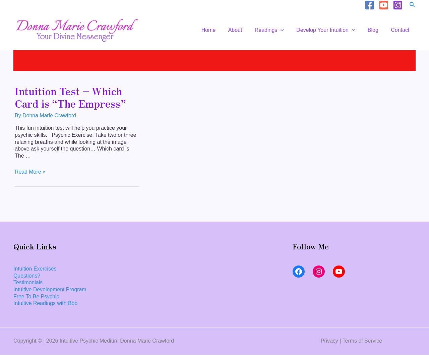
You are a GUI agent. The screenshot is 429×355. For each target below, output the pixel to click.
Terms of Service (362, 341)
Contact (401, 30)
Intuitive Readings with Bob (45, 303)
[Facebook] (370, 5)
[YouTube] (384, 5)
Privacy (329, 341)
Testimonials (28, 283)
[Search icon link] (413, 5)
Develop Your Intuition (330, 30)
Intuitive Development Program (50, 290)
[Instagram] (398, 5)
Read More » (30, 172)
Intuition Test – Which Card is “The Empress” (70, 97)
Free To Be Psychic (36, 296)
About (243, 30)
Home (218, 30)
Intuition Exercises (35, 269)
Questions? (27, 276)
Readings (275, 30)
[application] (287, 30)
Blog (375, 30)
